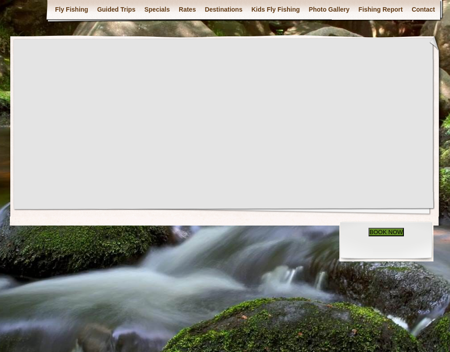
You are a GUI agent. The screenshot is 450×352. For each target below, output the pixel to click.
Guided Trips (116, 9)
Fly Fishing (71, 9)
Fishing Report (381, 9)
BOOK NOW (386, 232)
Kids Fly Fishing (275, 9)
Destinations (223, 9)
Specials (157, 9)
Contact (423, 9)
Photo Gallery (329, 9)
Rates (187, 9)
